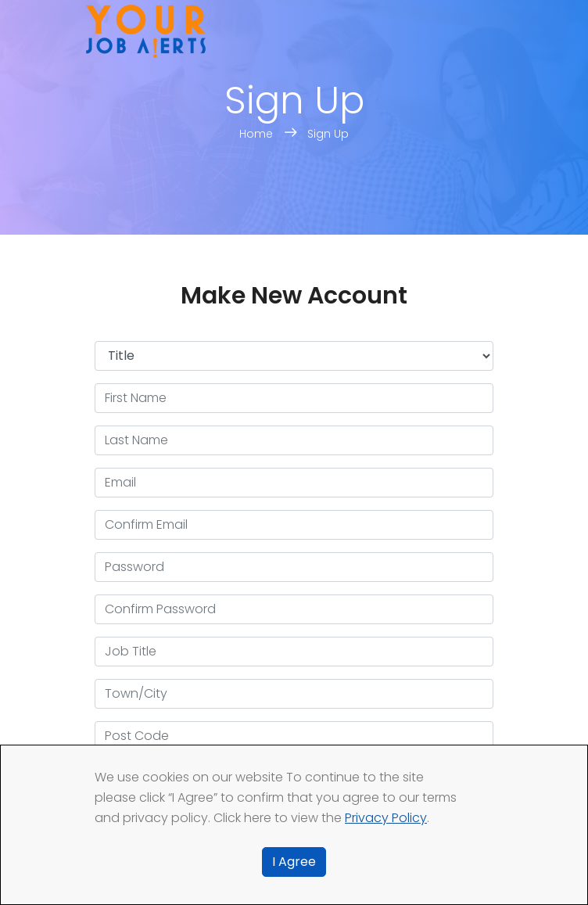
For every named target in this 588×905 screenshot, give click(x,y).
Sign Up (328, 134)
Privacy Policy (386, 818)
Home (257, 134)
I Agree (294, 862)
